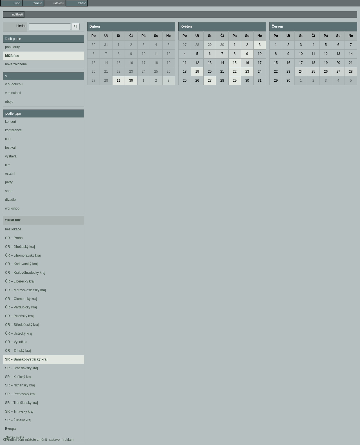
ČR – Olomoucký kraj (21, 299)
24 (143, 72)
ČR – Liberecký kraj (20, 281)
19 (168, 63)
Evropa (10, 429)
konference (13, 130)
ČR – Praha (14, 238)
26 (168, 72)
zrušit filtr (13, 220)
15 (118, 63)
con (7, 139)
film (7, 165)
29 (118, 81)
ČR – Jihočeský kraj (20, 247)
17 (143, 63)
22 (118, 72)
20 (93, 72)
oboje (9, 102)
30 (93, 45)
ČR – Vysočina (16, 342)
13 (93, 63)
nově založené (16, 64)
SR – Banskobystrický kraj (26, 359)
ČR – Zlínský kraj (18, 351)
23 (131, 72)
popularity (12, 47)
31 (106, 45)
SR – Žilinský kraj (18, 420)
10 (143, 54)
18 (156, 63)
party (9, 182)
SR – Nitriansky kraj (20, 385)
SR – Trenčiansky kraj (21, 403)
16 (131, 63)
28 (106, 81)
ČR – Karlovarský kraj (21, 264)
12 (168, 54)
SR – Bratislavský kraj (21, 368)
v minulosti (13, 93)
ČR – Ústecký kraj (18, 333)
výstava (11, 156)
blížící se (12, 56)
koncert (10, 122)
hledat (21, 26)
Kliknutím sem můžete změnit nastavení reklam (38, 440)
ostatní (10, 173)
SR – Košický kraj (18, 377)
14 (106, 63)
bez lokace (13, 229)
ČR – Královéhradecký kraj (25, 273)
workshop (12, 208)
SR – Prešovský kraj (20, 394)
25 (156, 72)
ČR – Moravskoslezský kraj (25, 290)
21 (106, 72)
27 (93, 81)
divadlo (10, 200)
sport (9, 191)
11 (156, 54)
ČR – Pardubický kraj (21, 307)
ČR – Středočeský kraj (22, 325)
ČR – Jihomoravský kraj (23, 255)
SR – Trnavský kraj (19, 411)
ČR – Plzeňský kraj (19, 316)
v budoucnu (13, 84)
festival (10, 148)
